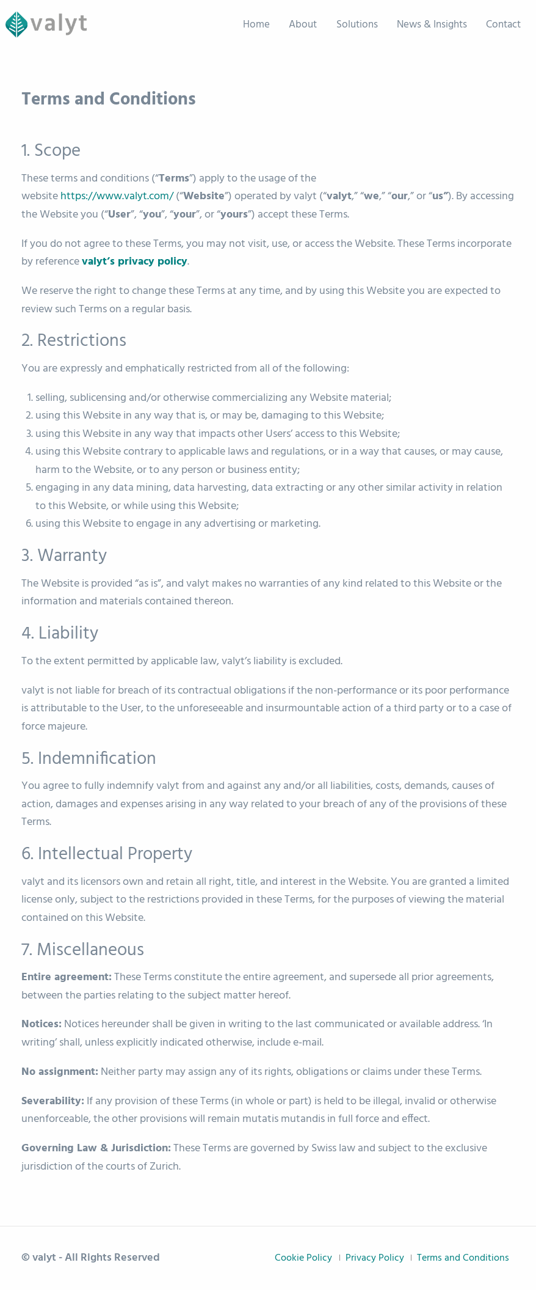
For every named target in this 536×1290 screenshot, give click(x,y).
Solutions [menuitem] (357, 24)
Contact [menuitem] (503, 24)
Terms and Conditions (463, 1258)
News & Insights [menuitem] (432, 24)
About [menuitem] (303, 24)
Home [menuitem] (256, 24)
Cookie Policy (303, 1258)
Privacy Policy (375, 1258)
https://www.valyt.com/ (116, 196)
